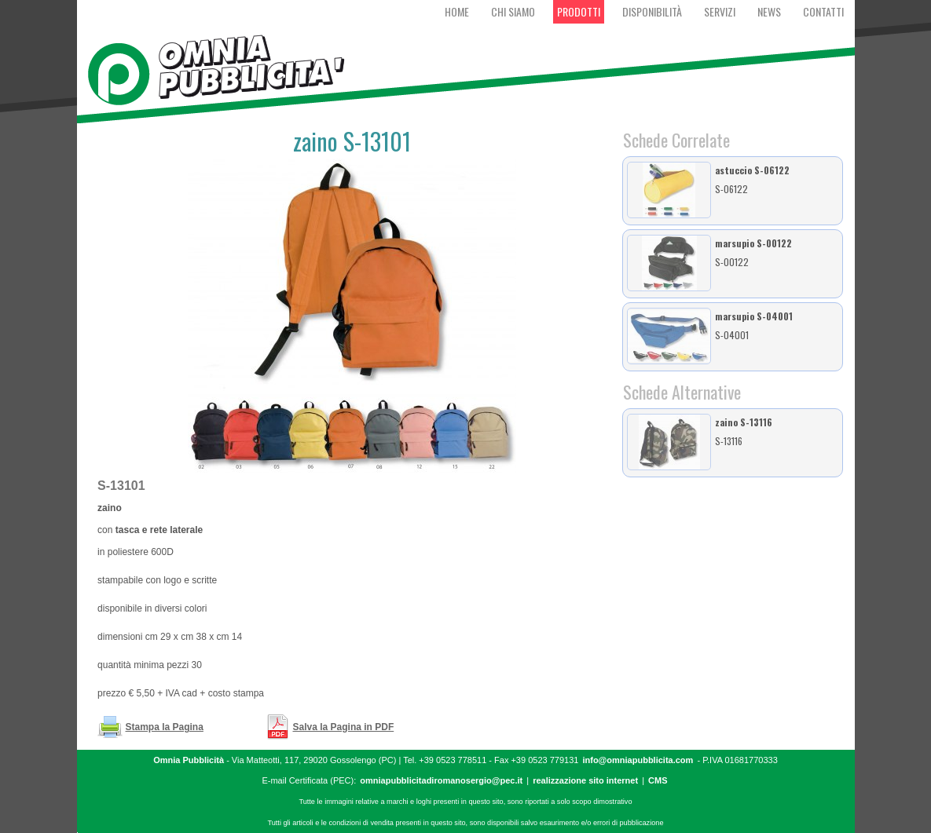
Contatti (823, 11)
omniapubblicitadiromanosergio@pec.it (441, 780)
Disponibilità (652, 11)
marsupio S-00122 (753, 243)
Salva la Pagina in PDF (343, 727)
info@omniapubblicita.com (637, 760)
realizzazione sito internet (585, 780)
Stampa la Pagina (164, 727)
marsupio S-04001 (754, 316)
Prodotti (578, 11)
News (769, 11)
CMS (657, 780)
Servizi (719, 11)
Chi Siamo (513, 11)
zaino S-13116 (743, 422)
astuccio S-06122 (752, 170)
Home (457, 11)
